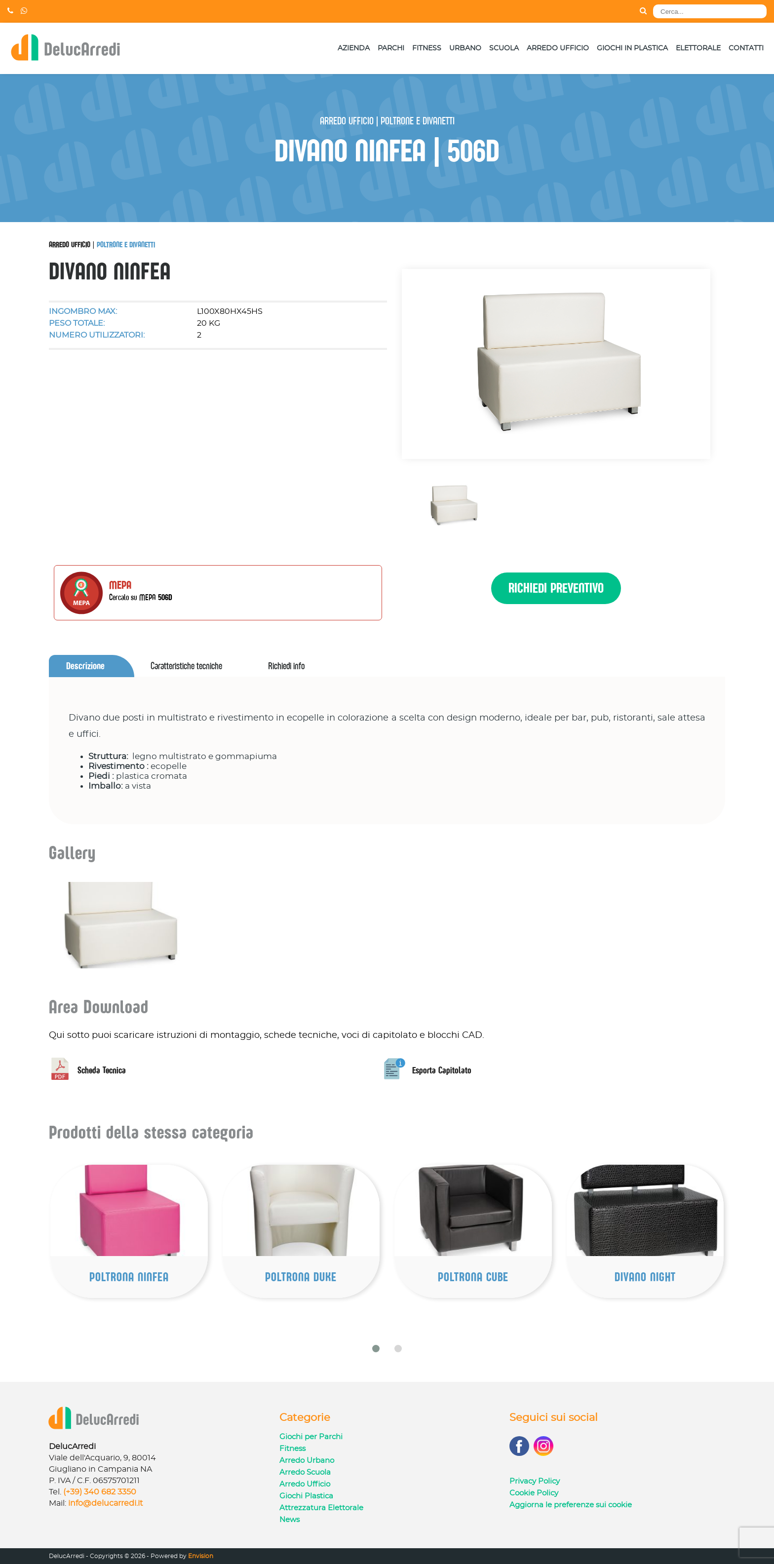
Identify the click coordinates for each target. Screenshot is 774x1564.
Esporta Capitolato (427, 1070)
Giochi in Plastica (632, 48)
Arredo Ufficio (558, 48)
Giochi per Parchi (311, 1437)
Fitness (426, 48)
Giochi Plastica (306, 1496)
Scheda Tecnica (87, 1070)
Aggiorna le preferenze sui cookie (570, 1505)
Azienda (354, 48)
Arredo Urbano (306, 1460)
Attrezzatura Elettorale (321, 1508)
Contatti (746, 48)
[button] (376, 1348)
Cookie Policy (533, 1493)
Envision (200, 1556)
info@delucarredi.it (105, 1503)
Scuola (504, 48)
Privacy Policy (534, 1481)
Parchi (391, 48)
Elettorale (698, 48)
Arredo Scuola (305, 1472)
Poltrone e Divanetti (126, 244)
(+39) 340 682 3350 (99, 1492)
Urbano (465, 48)
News (289, 1520)
